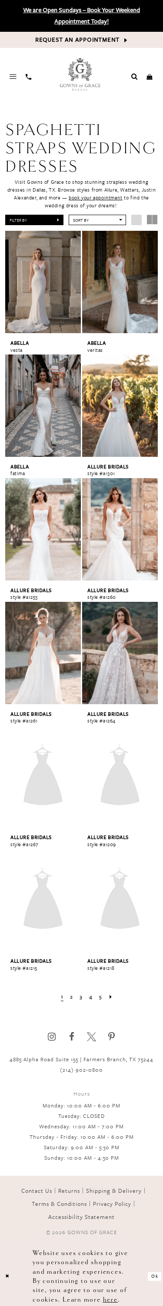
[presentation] (43, 282)
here (110, 1300)
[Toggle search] (134, 76)
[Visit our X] (91, 1036)
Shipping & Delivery (114, 1190)
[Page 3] (81, 996)
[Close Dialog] (7, 1276)
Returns (69, 1190)
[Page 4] (91, 996)
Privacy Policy (112, 1203)
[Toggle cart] (149, 76)
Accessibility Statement (81, 1216)
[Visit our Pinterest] (111, 1036)
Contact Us (36, 1190)
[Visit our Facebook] (71, 1036)
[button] (34, 220)
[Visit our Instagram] (51, 1036)
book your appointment (95, 197)
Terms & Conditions (59, 1203)
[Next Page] (111, 996)
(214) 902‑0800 (81, 1069)
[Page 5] (101, 996)
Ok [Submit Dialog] (154, 1275)
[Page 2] (71, 996)
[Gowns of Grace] (81, 75)
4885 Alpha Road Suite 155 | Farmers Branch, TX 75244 (81, 1059)
